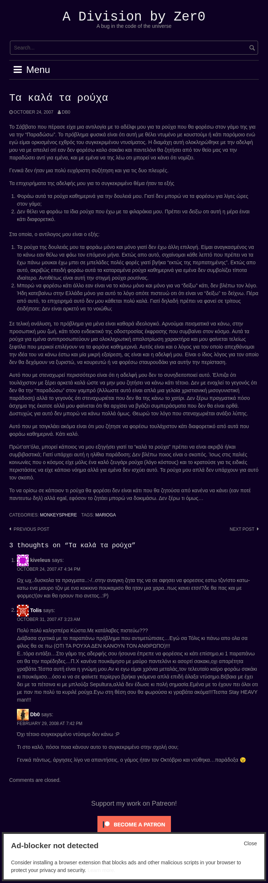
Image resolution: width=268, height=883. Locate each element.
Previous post (31, 529)
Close (250, 843)
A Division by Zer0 (134, 17)
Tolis (36, 610)
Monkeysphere (58, 515)
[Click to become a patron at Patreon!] (134, 824)
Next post (242, 529)
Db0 (66, 112)
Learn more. (101, 870)
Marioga (105, 515)
